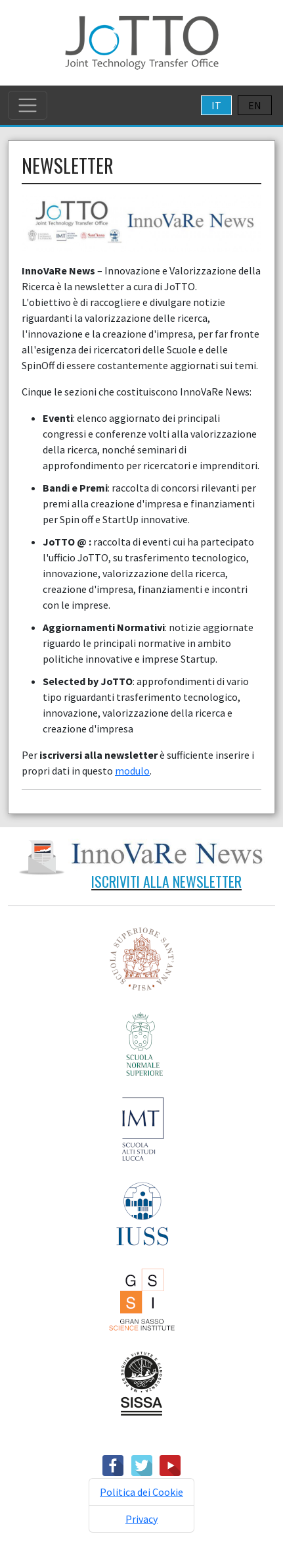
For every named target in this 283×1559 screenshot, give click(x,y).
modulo (132, 770)
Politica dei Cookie (141, 1491)
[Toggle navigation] (27, 105)
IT (216, 105)
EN (254, 105)
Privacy (141, 1518)
